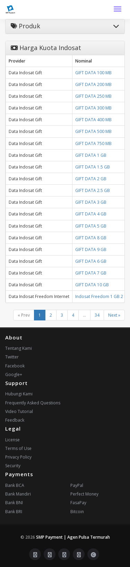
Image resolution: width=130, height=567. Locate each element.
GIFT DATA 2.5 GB (92, 190)
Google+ (13, 374)
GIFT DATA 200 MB (93, 84)
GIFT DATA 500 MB (93, 131)
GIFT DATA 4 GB (90, 214)
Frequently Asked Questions (32, 403)
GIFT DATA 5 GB (90, 226)
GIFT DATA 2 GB (90, 179)
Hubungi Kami (19, 394)
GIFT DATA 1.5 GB (92, 167)
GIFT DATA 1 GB (90, 155)
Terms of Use (18, 448)
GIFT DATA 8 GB (90, 238)
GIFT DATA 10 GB (92, 285)
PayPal (76, 485)
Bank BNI (14, 503)
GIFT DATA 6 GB (90, 261)
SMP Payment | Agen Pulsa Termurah (73, 537)
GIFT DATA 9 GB (90, 249)
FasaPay (78, 503)
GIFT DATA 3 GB (90, 202)
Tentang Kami (18, 348)
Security (12, 466)
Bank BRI (13, 512)
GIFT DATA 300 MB (93, 108)
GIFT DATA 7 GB (90, 273)
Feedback (14, 420)
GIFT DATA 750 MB (93, 143)
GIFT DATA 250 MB (93, 96)
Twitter (12, 357)
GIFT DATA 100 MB (93, 73)
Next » (114, 315)
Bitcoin (77, 512)
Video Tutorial (19, 411)
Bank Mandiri (18, 494)
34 (97, 315)
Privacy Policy (18, 457)
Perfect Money (84, 494)
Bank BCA (14, 485)
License (12, 440)
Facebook (15, 366)
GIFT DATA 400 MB (93, 120)
